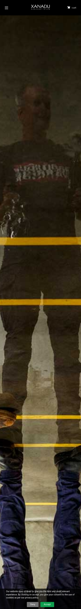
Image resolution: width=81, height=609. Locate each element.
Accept (47, 604)
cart (74, 7)
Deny (32, 604)
